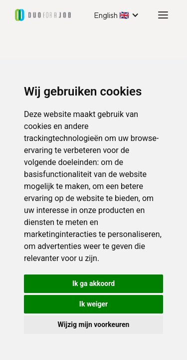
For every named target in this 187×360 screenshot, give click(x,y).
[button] (116, 15)
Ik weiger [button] (93, 304)
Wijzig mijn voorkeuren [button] (94, 324)
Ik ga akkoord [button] (93, 284)
